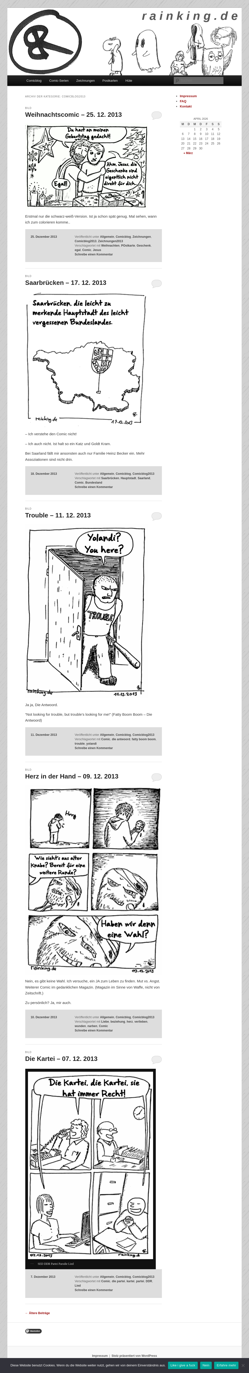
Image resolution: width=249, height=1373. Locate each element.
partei (140, 1281)
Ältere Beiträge (37, 1313)
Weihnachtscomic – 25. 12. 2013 (73, 114)
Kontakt (186, 106)
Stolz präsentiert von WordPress (134, 1356)
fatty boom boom (144, 739)
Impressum (188, 96)
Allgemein (107, 236)
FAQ (183, 101)
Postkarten (110, 80)
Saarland (144, 478)
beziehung (118, 1021)
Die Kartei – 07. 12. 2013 (61, 1058)
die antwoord (121, 739)
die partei (118, 1281)
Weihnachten (110, 245)
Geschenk (144, 245)
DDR (149, 1281)
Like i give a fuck (182, 1365)
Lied (78, 1285)
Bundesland (93, 482)
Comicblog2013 (85, 241)
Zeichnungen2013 (110, 241)
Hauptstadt (128, 478)
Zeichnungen (85, 80)
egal (77, 250)
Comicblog (33, 80)
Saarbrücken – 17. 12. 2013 (65, 282)
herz (130, 1021)
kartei (130, 1281)
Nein (206, 1365)
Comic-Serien (59, 80)
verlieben (140, 1021)
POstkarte (128, 245)
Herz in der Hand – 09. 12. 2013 (71, 776)
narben (92, 1026)
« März (188, 153)
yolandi (91, 743)
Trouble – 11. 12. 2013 (58, 515)
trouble (80, 743)
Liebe (105, 1021)
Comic (86, 250)
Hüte (128, 80)
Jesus (97, 250)
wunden (80, 1026)
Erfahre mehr (226, 1365)
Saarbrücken (110, 478)
